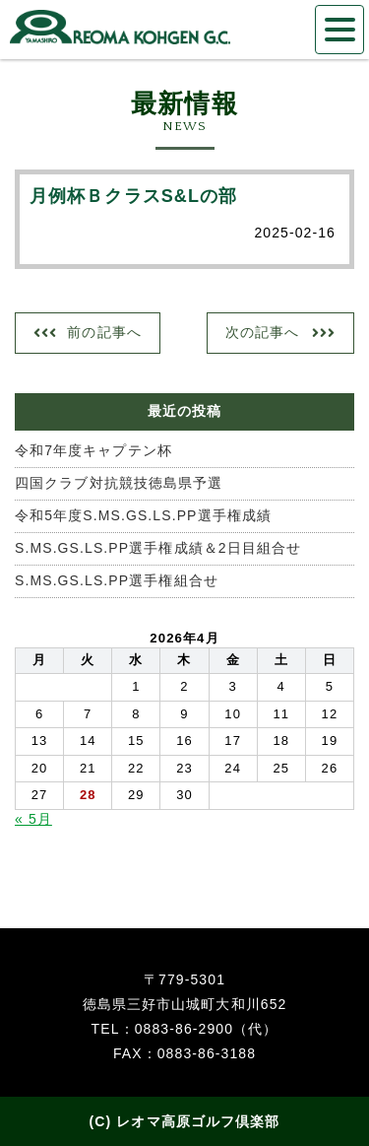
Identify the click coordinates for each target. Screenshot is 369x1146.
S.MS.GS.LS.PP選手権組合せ (116, 580)
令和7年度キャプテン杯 (93, 450)
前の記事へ (104, 332)
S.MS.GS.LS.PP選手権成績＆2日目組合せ (158, 548)
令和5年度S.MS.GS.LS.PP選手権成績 (143, 515)
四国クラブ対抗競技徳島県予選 (118, 483)
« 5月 (33, 819)
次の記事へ (262, 332)
